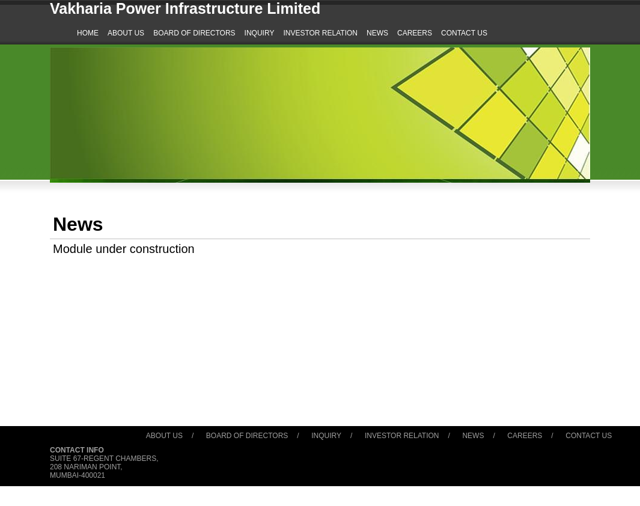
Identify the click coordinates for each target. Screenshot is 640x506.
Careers (524, 435)
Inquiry (326, 435)
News (473, 435)
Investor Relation (402, 435)
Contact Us (588, 435)
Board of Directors (247, 435)
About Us (164, 435)
